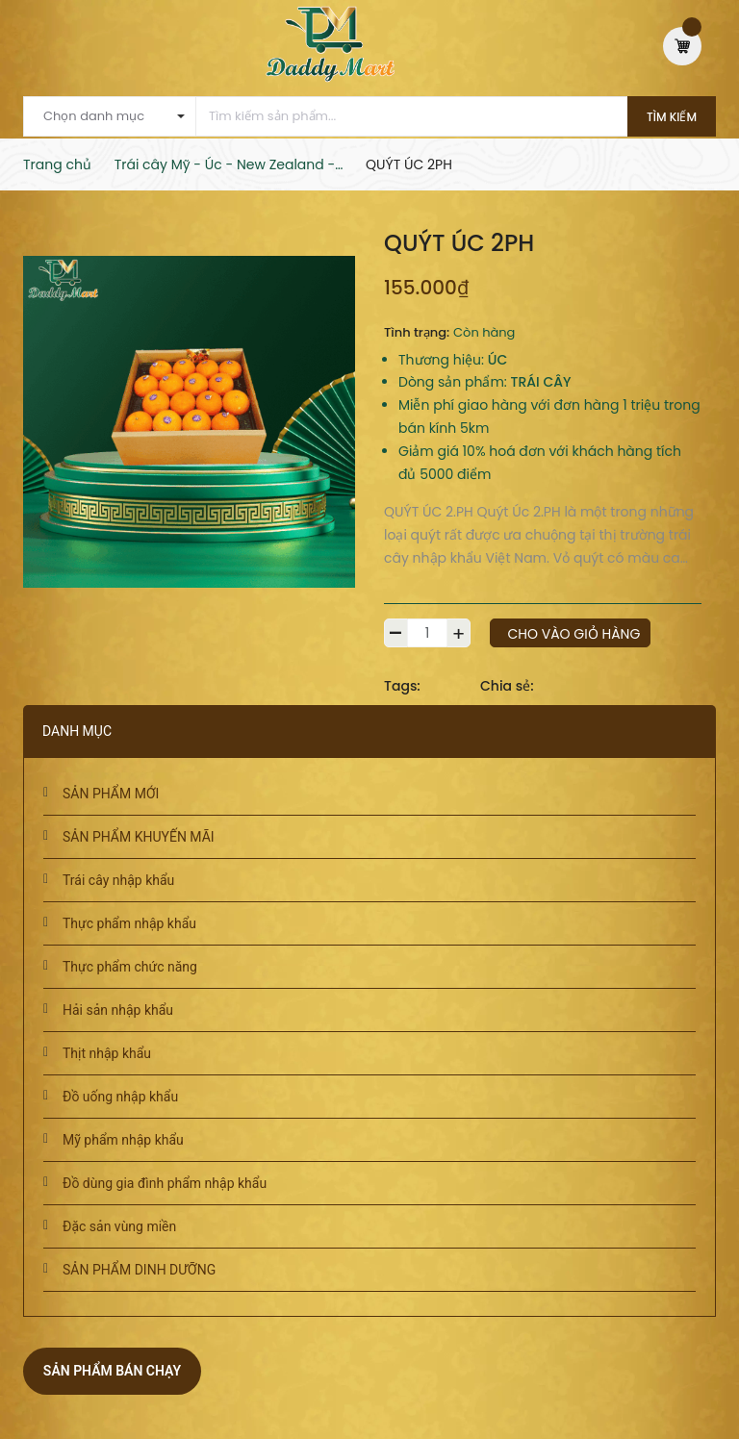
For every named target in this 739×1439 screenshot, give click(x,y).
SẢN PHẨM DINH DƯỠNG (139, 1269)
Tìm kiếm (672, 117)
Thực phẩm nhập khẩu (129, 923)
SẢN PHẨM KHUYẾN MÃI (139, 837)
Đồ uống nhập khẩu (120, 1096)
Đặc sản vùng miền (119, 1226)
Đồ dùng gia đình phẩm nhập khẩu (165, 1183)
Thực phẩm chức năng (130, 966)
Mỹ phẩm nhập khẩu (123, 1140)
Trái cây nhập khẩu (118, 880)
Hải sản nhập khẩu (118, 1010)
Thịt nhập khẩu (107, 1053)
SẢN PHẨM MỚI (111, 793)
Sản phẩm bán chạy (112, 1370)
